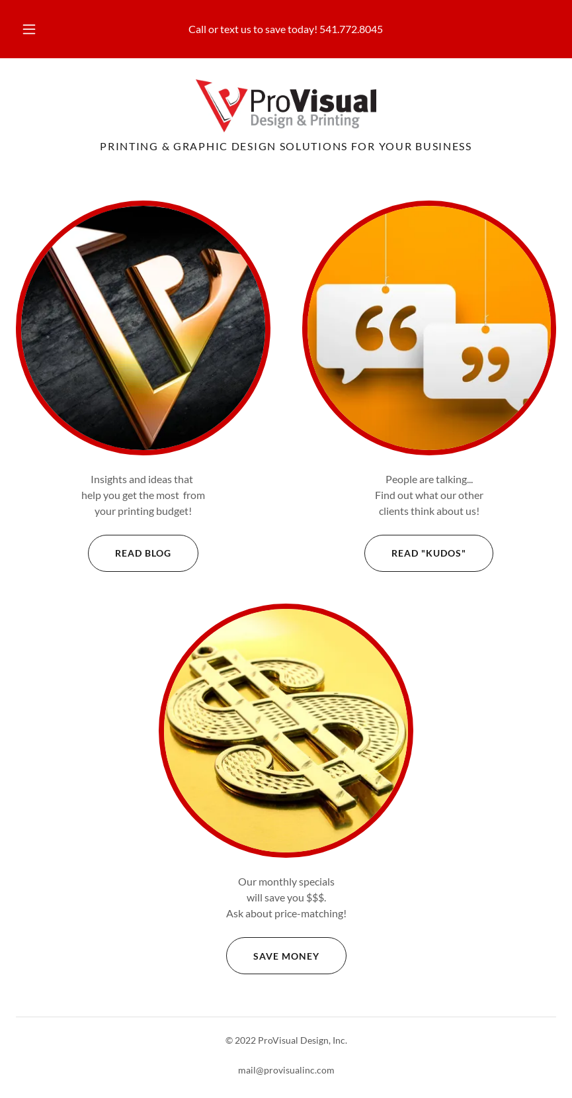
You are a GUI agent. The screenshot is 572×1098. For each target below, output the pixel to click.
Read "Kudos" (415, 553)
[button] (39, 29)
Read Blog (129, 553)
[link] (286, 105)
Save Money (272, 955)
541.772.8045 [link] (351, 29)
